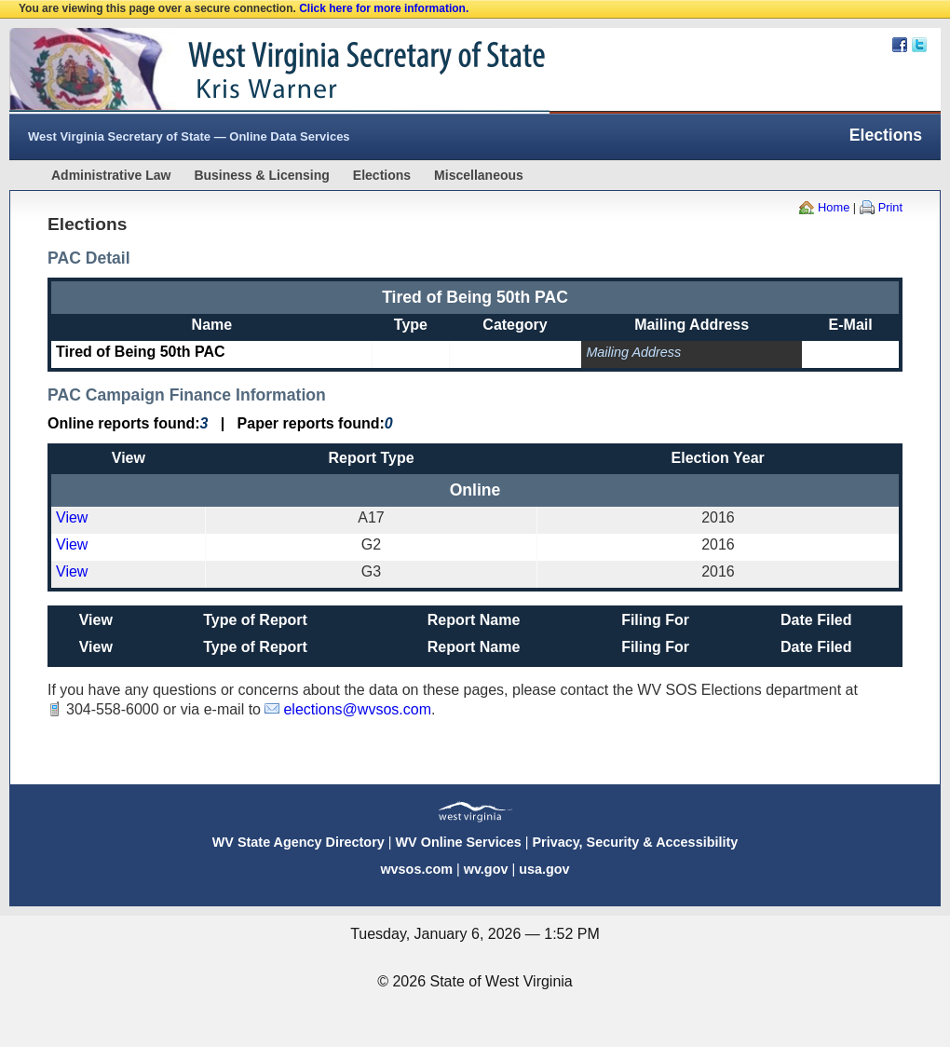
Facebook (899, 44)
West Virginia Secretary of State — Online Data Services (189, 136)
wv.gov (486, 869)
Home (833, 207)
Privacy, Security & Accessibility (635, 842)
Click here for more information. (383, 8)
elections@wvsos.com (357, 709)
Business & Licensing (261, 175)
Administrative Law (110, 175)
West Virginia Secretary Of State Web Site (249, 71)
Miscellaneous (478, 175)
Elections (382, 175)
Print (890, 207)
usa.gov (544, 869)
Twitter (919, 44)
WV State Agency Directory (298, 842)
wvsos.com (416, 869)
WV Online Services (459, 842)
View (72, 517)
